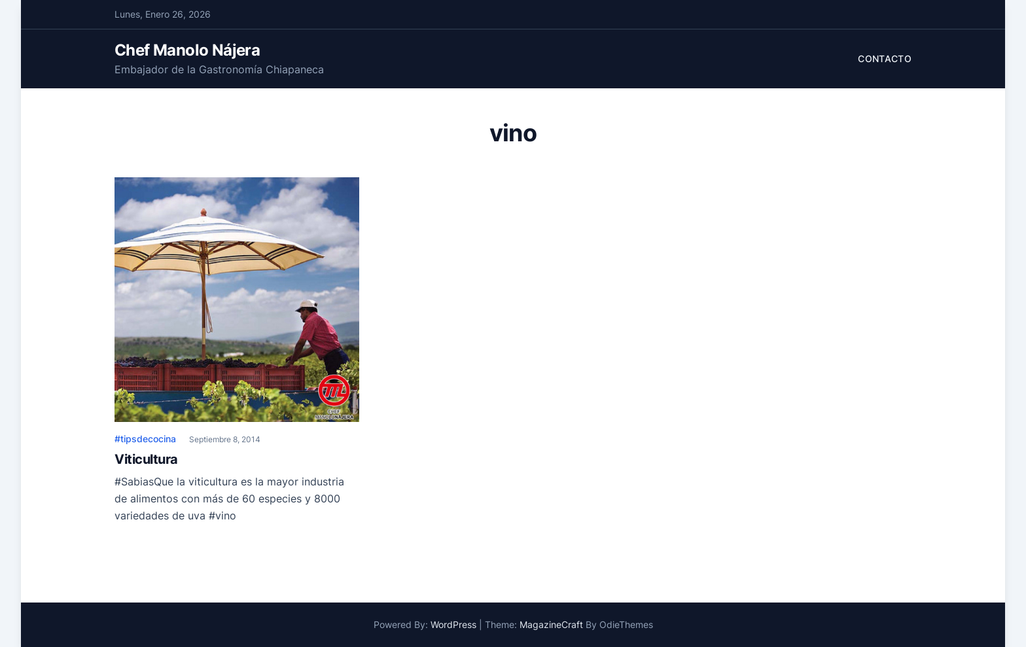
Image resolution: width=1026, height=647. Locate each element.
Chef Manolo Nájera (187, 50)
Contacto (884, 58)
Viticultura (146, 459)
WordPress (453, 624)
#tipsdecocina (145, 438)
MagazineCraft (551, 624)
